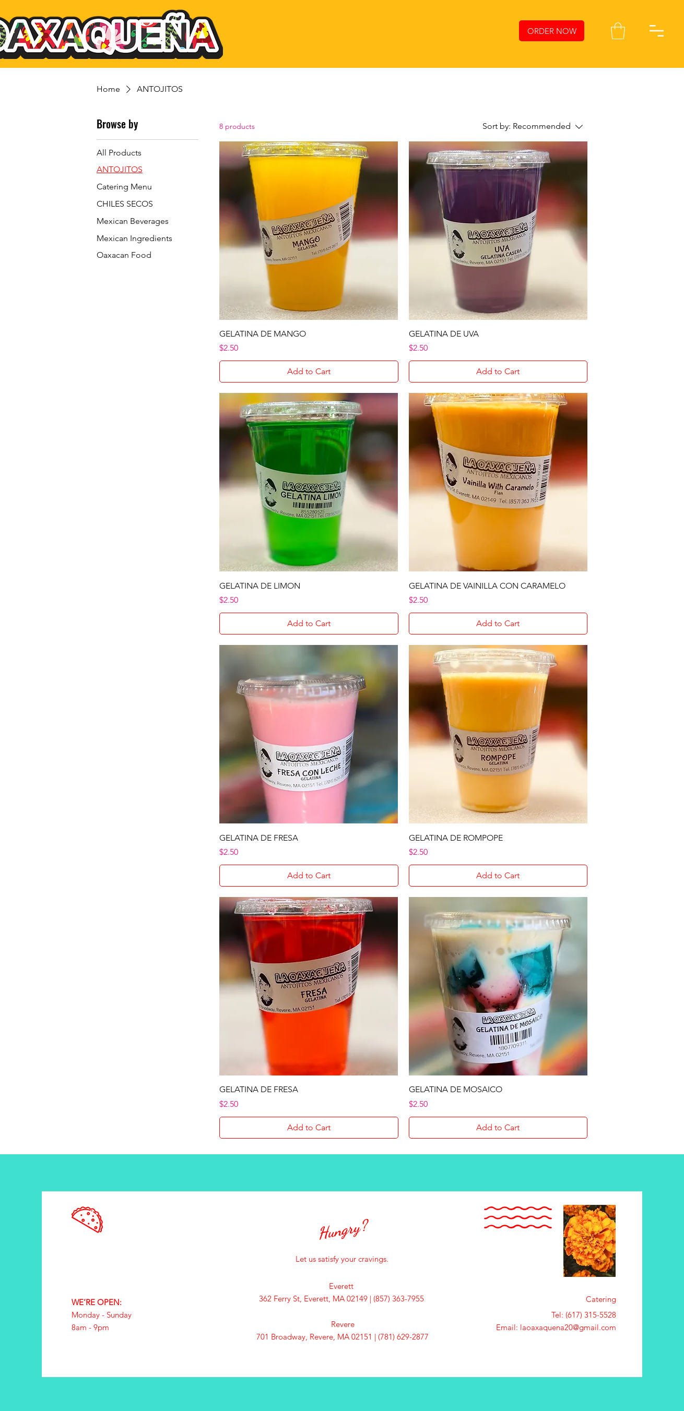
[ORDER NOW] (551, 30)
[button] (618, 30)
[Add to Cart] (308, 371)
